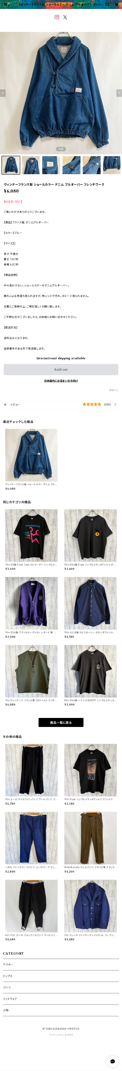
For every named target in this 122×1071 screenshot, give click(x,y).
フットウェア (10, 999)
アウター (8, 964)
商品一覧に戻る (61, 723)
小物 (6, 1010)
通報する (113, 390)
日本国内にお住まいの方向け (61, 381)
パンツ (7, 987)
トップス (8, 976)
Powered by (61, 1034)
